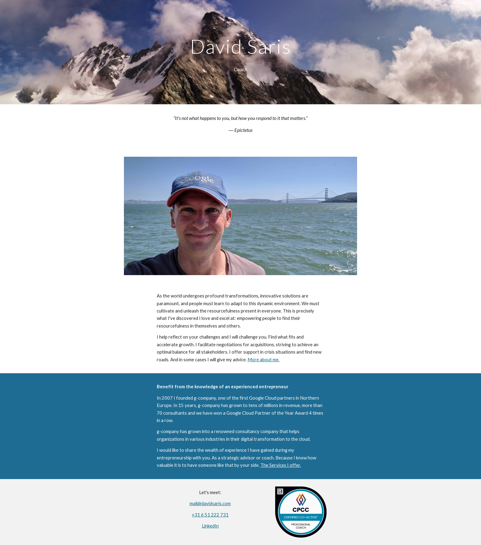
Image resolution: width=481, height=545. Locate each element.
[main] (240, 43)
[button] (473, 8)
